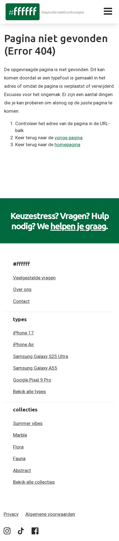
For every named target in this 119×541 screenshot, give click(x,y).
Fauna (19, 458)
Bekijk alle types (29, 391)
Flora (18, 447)
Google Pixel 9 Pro (32, 380)
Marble (20, 435)
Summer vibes (28, 423)
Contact (21, 301)
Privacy (11, 514)
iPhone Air (23, 344)
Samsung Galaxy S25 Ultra (40, 356)
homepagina (67, 144)
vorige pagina (68, 137)
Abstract (22, 470)
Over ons (22, 289)
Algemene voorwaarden (50, 514)
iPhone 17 (23, 333)
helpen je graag (78, 226)
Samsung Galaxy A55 (35, 368)
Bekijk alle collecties (34, 482)
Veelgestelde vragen (34, 277)
